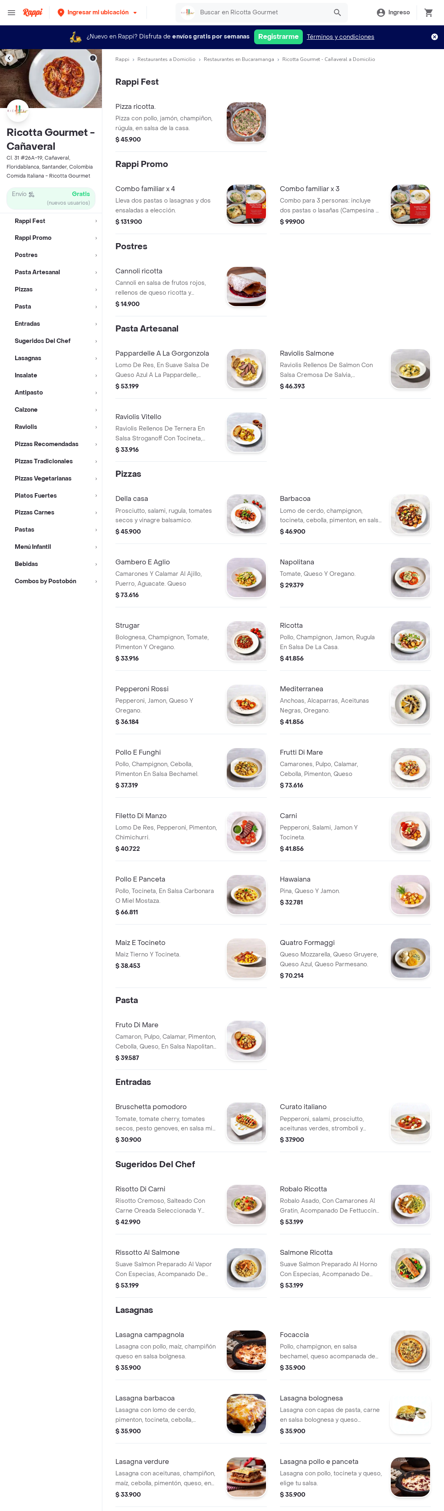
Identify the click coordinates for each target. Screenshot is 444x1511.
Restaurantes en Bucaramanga (239, 59)
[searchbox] (261, 13)
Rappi (122, 59)
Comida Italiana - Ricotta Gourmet (48, 176)
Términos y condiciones (340, 37)
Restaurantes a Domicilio (166, 59)
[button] (98, 12)
